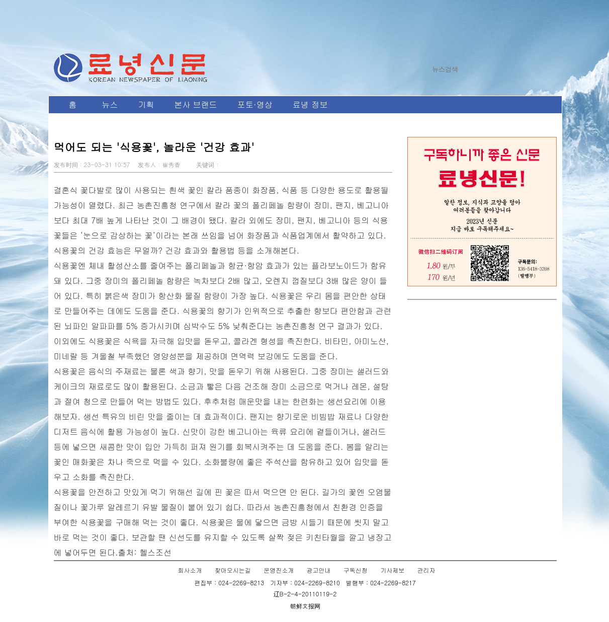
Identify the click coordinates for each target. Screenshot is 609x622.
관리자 (426, 570)
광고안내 (319, 570)
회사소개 (190, 570)
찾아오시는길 (233, 570)
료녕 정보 (310, 104)
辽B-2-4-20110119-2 (305, 593)
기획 (146, 104)
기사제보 (392, 570)
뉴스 (110, 104)
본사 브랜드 (196, 104)
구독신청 (355, 570)
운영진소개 (279, 570)
